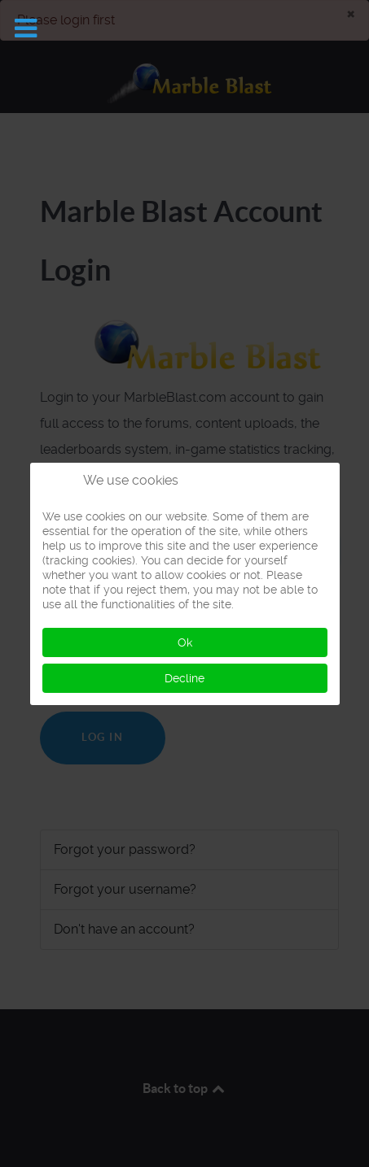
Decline (184, 678)
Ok (185, 642)
